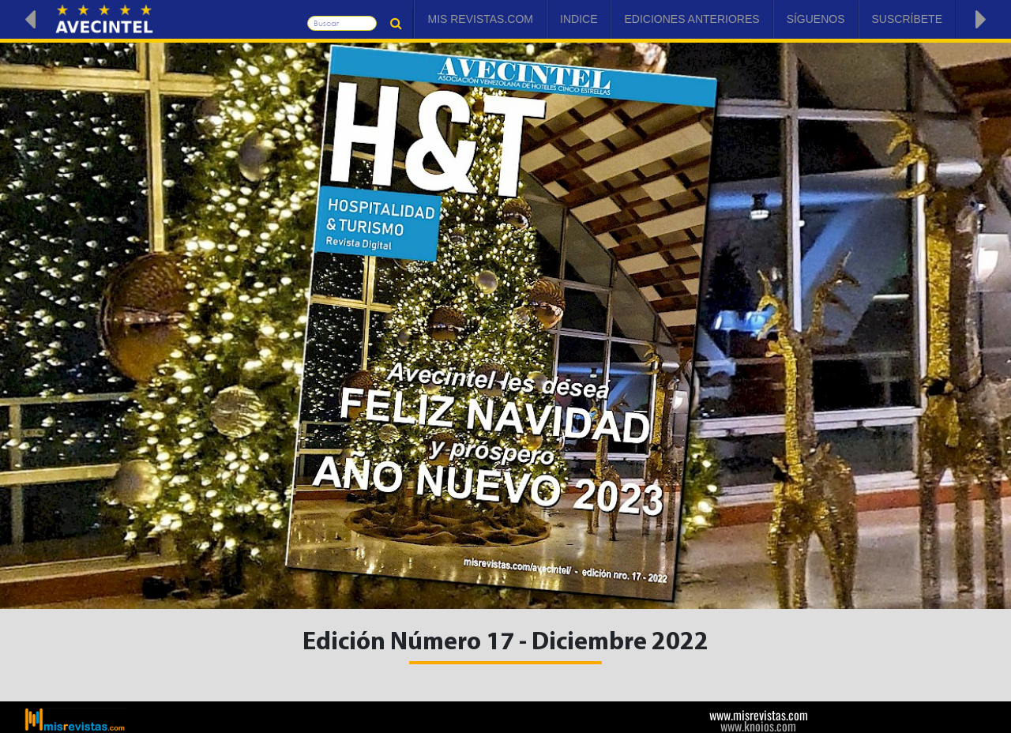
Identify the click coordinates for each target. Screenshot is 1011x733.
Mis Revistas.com (480, 19)
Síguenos (816, 19)
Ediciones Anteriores (691, 19)
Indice (578, 19)
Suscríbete (907, 19)
